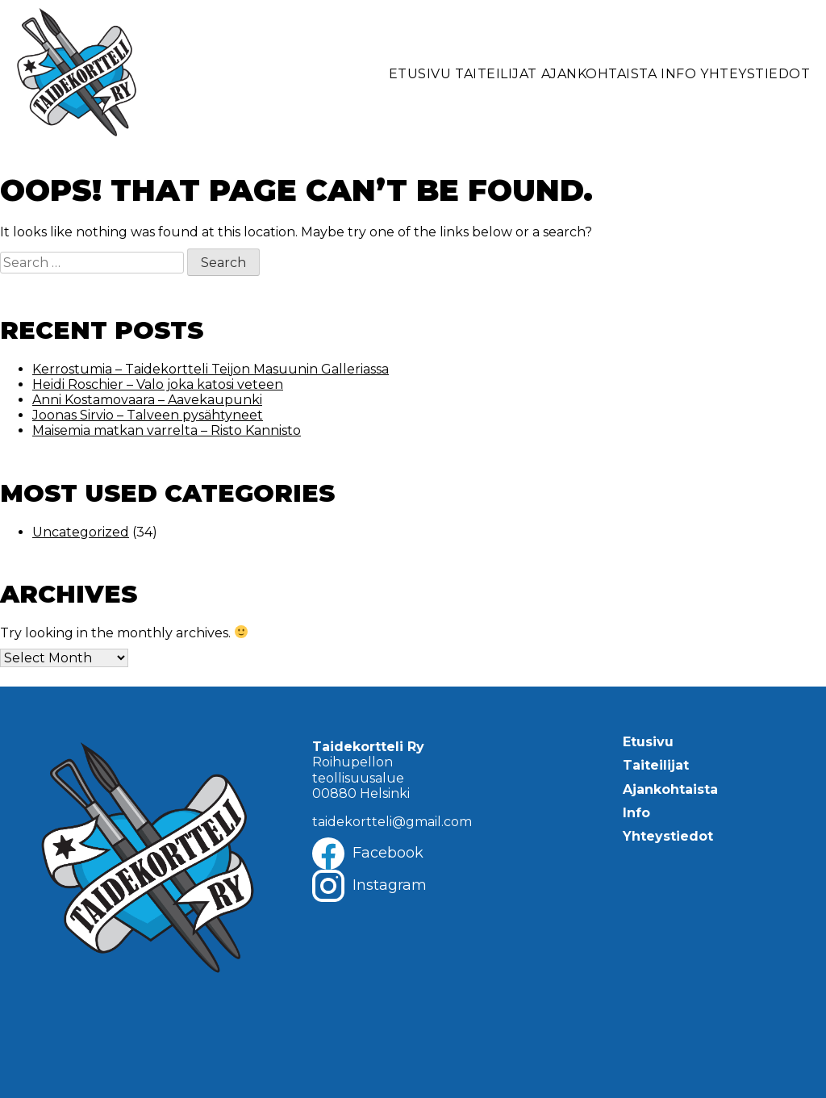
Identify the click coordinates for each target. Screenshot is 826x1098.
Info (678, 74)
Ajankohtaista (599, 74)
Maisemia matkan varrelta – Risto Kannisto (166, 430)
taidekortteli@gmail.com (392, 821)
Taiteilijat (496, 74)
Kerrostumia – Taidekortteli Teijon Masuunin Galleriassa (210, 369)
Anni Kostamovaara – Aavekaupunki (147, 399)
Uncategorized (80, 532)
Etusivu (420, 74)
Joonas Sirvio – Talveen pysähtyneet (147, 415)
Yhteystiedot (755, 74)
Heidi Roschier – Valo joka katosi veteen (157, 384)
